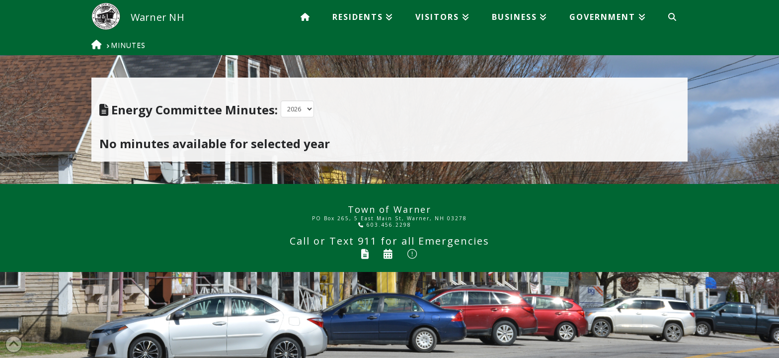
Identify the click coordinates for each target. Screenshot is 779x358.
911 (367, 241)
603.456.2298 (384, 224)
